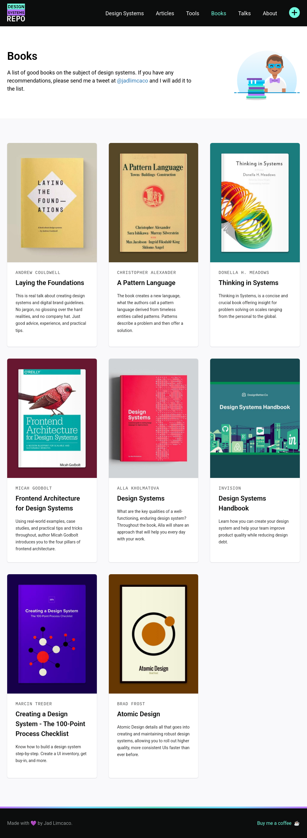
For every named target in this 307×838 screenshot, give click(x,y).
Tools (192, 13)
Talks (244, 13)
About (270, 13)
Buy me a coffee (274, 823)
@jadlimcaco (132, 80)
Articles (165, 13)
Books (218, 13)
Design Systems (125, 13)
